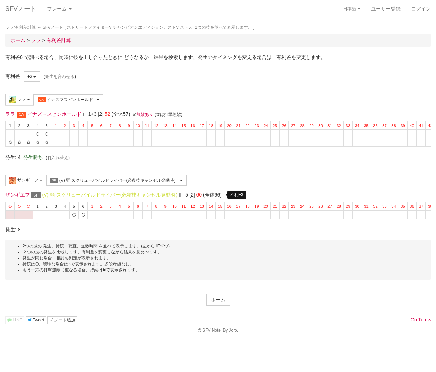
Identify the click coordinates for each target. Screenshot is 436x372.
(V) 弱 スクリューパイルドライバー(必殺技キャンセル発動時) (116, 180)
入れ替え (57, 157)
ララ (19, 99)
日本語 (351, 8)
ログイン (421, 9)
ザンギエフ (26, 180)
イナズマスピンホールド (68, 99)
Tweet (36, 320)
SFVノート (21, 8)
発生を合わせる (59, 76)
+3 (31, 76)
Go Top (420, 320)
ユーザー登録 (386, 9)
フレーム (59, 9)
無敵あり (144, 114)
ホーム (218, 300)
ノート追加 (62, 320)
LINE (14, 320)
